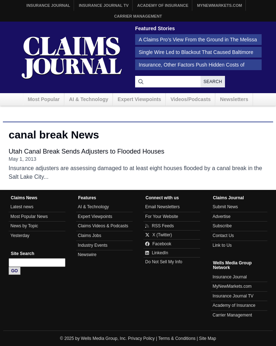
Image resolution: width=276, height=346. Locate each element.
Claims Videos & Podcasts (103, 225)
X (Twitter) (158, 234)
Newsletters (234, 99)
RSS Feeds (159, 225)
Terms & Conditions (177, 338)
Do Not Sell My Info (163, 261)
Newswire (87, 254)
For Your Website (161, 216)
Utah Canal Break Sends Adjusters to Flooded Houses (86, 151)
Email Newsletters (162, 206)
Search (212, 81)
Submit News (225, 206)
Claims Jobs (89, 235)
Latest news (21, 206)
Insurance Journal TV (104, 5)
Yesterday (19, 235)
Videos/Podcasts (190, 99)
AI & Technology (88, 99)
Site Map (207, 338)
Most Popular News (29, 216)
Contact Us (223, 235)
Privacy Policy (141, 338)
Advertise (222, 216)
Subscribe (222, 225)
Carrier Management (138, 16)
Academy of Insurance (162, 5)
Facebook (158, 243)
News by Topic (24, 225)
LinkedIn (156, 252)
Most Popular (44, 99)
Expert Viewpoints (139, 99)
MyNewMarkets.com (219, 5)
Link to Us (222, 245)
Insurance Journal (48, 5)
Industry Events (93, 245)
